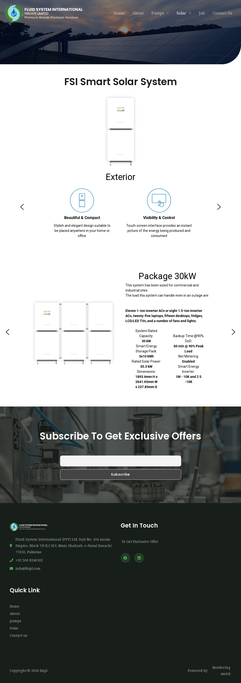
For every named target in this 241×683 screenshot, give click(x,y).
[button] (22, 207)
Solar (181, 13)
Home (119, 13)
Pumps (157, 13)
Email (65, 452)
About (138, 13)
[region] (120, 207)
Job (202, 13)
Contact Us (222, 13)
